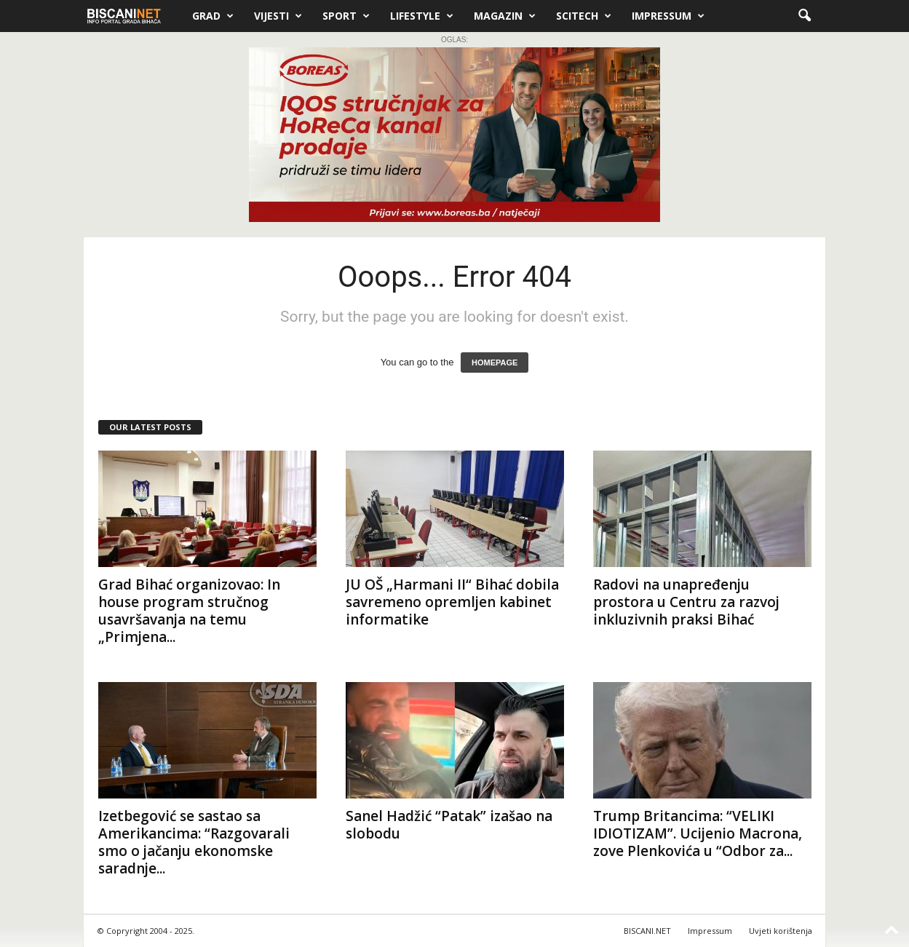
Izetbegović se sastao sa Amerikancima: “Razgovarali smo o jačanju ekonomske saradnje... (194, 842)
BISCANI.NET (647, 930)
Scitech (583, 16)
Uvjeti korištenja (780, 930)
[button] (804, 16)
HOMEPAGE (494, 362)
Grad (213, 16)
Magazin (505, 16)
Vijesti (278, 16)
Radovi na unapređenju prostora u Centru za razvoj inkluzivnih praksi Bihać (686, 602)
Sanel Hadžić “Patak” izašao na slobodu (449, 825)
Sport (346, 16)
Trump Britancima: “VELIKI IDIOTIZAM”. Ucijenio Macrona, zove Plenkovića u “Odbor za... (697, 833)
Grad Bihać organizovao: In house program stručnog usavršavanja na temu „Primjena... (189, 610)
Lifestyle (421, 16)
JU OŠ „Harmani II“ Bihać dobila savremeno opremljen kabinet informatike (452, 602)
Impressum (668, 16)
